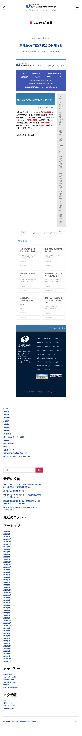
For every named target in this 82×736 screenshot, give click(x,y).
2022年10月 (7, 635)
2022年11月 (7, 633)
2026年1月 (7, 546)
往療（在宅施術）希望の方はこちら (41, 89)
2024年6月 (7, 587)
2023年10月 (7, 605)
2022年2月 (7, 653)
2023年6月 (7, 615)
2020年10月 (7, 671)
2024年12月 (7, 572)
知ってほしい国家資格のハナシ (14, 501)
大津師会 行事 (46, 40)
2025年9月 (7, 556)
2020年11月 (7, 668)
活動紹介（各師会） (61, 127)
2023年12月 (7, 600)
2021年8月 (7, 658)
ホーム (23, 82)
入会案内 (37, 85)
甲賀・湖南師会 (41, 364)
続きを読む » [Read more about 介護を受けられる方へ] (23, 295)
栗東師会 (47, 356)
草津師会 (39, 356)
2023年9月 (7, 607)
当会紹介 (36, 82)
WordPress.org (8, 718)
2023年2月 (7, 625)
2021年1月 (7, 666)
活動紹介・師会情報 (53, 82)
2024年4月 (7, 590)
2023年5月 (7, 618)
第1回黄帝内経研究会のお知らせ (41, 50)
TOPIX (49, 85)
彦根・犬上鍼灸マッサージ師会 (45, 360)
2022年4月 (7, 651)
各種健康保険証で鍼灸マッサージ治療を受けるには (41, 95)
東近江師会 (56, 356)
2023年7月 (7, 612)
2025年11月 (7, 551)
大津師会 (56, 352)
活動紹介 (56, 348)
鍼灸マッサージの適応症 (60, 228)
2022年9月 (7, 638)
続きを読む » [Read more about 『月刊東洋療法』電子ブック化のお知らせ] (23, 270)
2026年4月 (7, 541)
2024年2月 (7, 595)
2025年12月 (7, 549)
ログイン (6, 710)
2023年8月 (7, 610)
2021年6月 (7, 661)
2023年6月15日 (55, 59)
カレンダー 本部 (9, 687)
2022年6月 (7, 646)
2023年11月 (7, 602)
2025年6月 (7, 562)
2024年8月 (7, 582)
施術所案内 (24, 85)
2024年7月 (7, 584)
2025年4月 (7, 564)
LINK (59, 85)
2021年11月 (7, 656)
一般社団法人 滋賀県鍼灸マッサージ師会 (24, 731)
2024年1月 (7, 597)
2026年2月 (7, 544)
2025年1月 (7, 569)
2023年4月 (7, 620)
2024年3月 (7, 592)
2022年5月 (7, 648)
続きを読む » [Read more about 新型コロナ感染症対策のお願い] (48, 270)
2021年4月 (7, 663)
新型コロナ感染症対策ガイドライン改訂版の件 (53, 309)
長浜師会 (59, 360)
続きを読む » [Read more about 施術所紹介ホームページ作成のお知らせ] (23, 322)
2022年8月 (7, 640)
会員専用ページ (58, 364)
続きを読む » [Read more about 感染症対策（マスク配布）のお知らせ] (48, 295)
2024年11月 (7, 574)
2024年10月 (7, 577)
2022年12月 (7, 630)
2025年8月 (7, 559)
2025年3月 (7, 567)
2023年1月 (7, 628)
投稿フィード (7, 713)
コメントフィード (9, 715)
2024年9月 (7, 579)
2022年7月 (7, 643)
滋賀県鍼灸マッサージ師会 (37, 59)
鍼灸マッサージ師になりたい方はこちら (41, 92)
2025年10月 (7, 554)
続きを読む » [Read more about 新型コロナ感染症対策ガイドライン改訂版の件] (48, 322)
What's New (35, 40)
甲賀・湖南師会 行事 (10, 697)
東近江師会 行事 (9, 692)
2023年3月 (7, 623)
